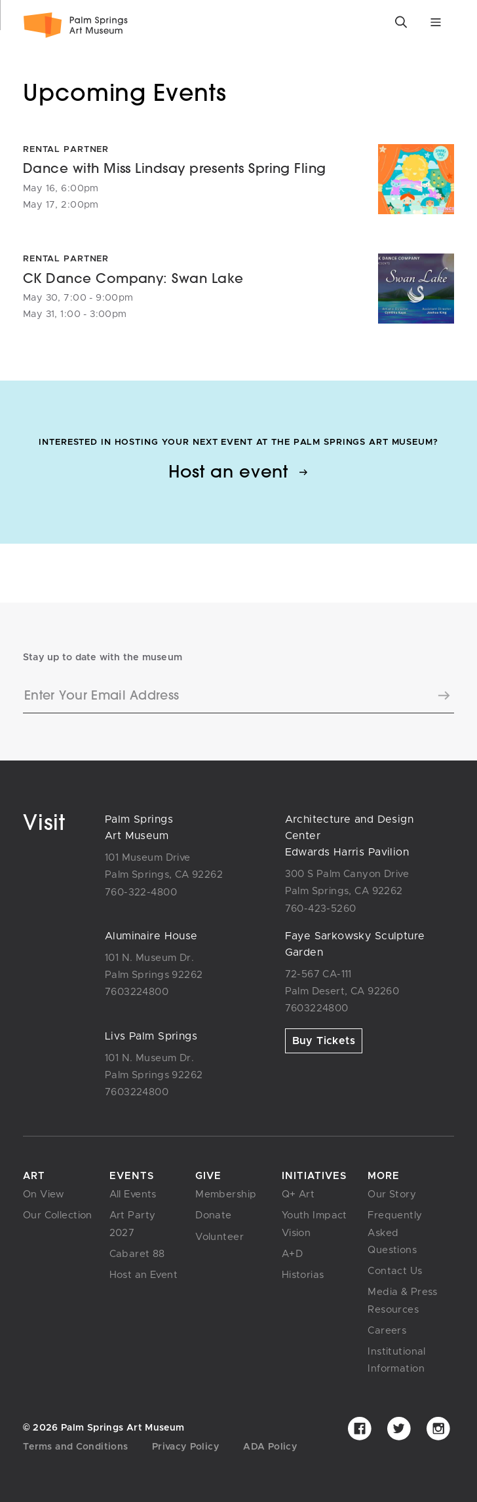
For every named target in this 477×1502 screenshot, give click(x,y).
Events (131, 1176)
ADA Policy (270, 1447)
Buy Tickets (324, 1041)
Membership (225, 1194)
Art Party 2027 (132, 1224)
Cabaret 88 (137, 1254)
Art (34, 1176)
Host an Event (143, 1275)
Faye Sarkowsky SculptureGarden (355, 944)
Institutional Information (396, 1360)
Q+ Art (298, 1194)
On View (44, 1194)
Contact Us (395, 1271)
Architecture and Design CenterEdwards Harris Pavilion (349, 835)
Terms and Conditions (75, 1447)
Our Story (392, 1194)
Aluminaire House (151, 936)
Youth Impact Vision (314, 1224)
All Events (133, 1194)
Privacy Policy (185, 1447)
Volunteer (219, 1237)
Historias (303, 1275)
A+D (292, 1254)
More (384, 1176)
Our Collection (57, 1215)
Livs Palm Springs (151, 1036)
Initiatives (314, 1176)
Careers (387, 1331)
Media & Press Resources (402, 1300)
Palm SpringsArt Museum (139, 827)
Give (208, 1176)
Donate (213, 1215)
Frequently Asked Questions (395, 1233)
